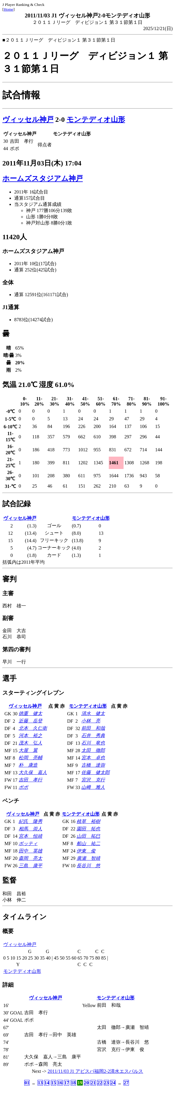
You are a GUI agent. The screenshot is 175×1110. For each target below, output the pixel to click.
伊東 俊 (86, 850)
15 (53, 1082)
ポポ (23, 787)
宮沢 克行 (93, 779)
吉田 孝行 (30, 779)
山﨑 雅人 (93, 787)
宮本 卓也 (93, 757)
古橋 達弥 (93, 765)
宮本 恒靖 (30, 836)
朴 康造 (28, 765)
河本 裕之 (30, 735)
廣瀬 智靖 (88, 858)
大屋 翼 (28, 750)
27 (126, 1082)
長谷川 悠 (88, 865)
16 (60, 1082)
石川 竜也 (93, 742)
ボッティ (28, 843)
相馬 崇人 (30, 828)
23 (106, 1082)
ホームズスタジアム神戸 (42, 178)
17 (66, 1082)
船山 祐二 (88, 843)
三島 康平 (30, 865)
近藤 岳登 (30, 720)
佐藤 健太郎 (95, 772)
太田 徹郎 (93, 750)
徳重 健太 (30, 713)
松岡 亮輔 (30, 757)
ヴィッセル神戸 (28, 119)
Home (8, 9)
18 (73, 1082)
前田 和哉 (93, 728)
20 (86, 1082)
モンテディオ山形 (96, 119)
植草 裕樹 (88, 821)
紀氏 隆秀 (30, 821)
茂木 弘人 (30, 742)
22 (99, 1082)
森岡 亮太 (30, 858)
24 (113, 1082)
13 (40, 1082)
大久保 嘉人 (33, 772)
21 (93, 1082)
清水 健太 (93, 713)
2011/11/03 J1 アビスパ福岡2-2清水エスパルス (95, 1071)
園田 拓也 (88, 828)
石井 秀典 (93, 735)
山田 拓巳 (88, 836)
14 (46, 1082)
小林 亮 (90, 720)
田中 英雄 (30, 850)
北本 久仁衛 (33, 728)
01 (27, 1082)
